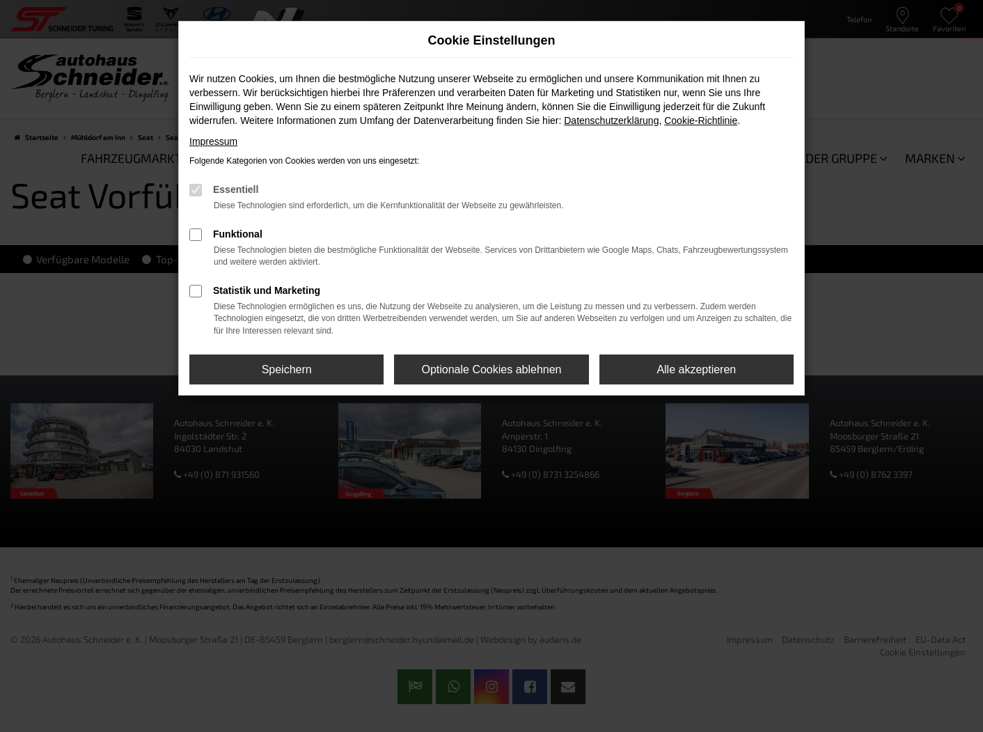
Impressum (213, 141)
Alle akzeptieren (696, 369)
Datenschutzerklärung (611, 120)
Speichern (287, 369)
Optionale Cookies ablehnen (491, 369)
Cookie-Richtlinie (700, 120)
